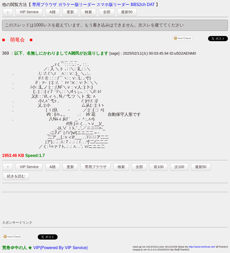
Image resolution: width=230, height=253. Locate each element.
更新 (70, 12)
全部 (106, 12)
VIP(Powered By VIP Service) (60, 247)
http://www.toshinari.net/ (202, 246)
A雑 (53, 12)
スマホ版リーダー (112, 4)
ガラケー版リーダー (76, 4)
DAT (151, 4)
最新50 (127, 12)
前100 (158, 167)
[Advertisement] (96, 206)
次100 (179, 167)
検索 (88, 12)
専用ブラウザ (44, 4)
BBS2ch (138, 4)
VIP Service (29, 12)
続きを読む (16, 176)
